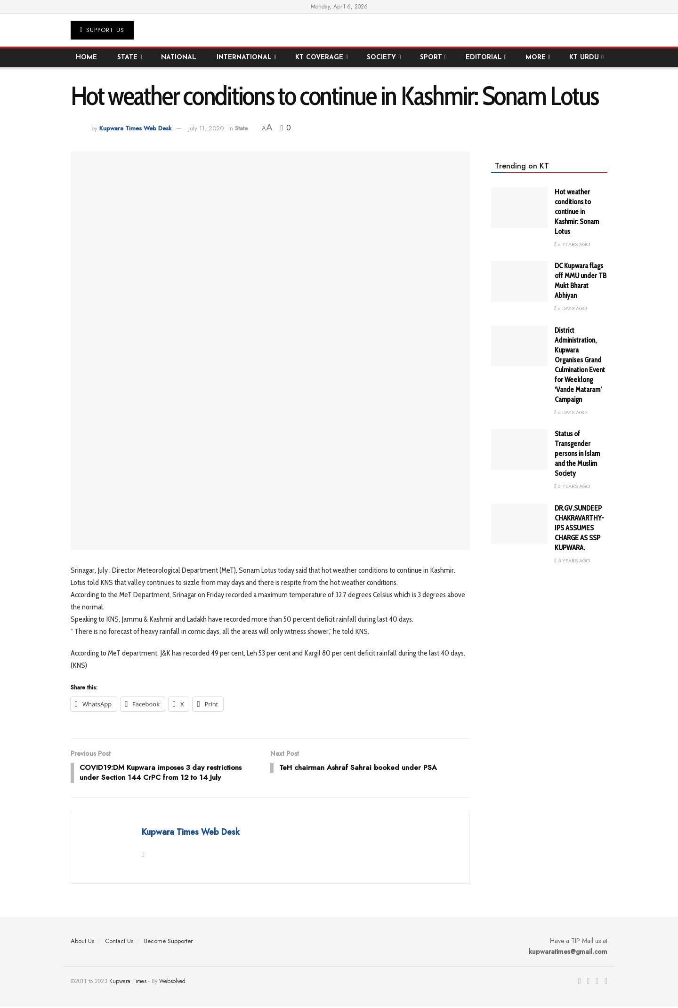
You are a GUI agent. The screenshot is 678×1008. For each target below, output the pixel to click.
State (127, 57)
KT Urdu (584, 57)
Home (86, 57)
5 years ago (572, 560)
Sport (431, 57)
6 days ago (571, 308)
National (178, 57)
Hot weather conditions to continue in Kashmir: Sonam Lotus (577, 212)
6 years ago (572, 244)
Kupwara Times (127, 982)
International (244, 57)
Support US (102, 29)
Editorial (484, 57)
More (535, 57)
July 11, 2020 (206, 128)
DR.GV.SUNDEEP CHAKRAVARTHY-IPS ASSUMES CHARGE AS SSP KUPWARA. (579, 528)
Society (381, 57)
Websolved (172, 982)
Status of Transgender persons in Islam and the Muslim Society (577, 454)
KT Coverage (319, 57)
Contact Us (119, 942)
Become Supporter (168, 942)
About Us (82, 942)
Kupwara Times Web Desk (135, 128)
